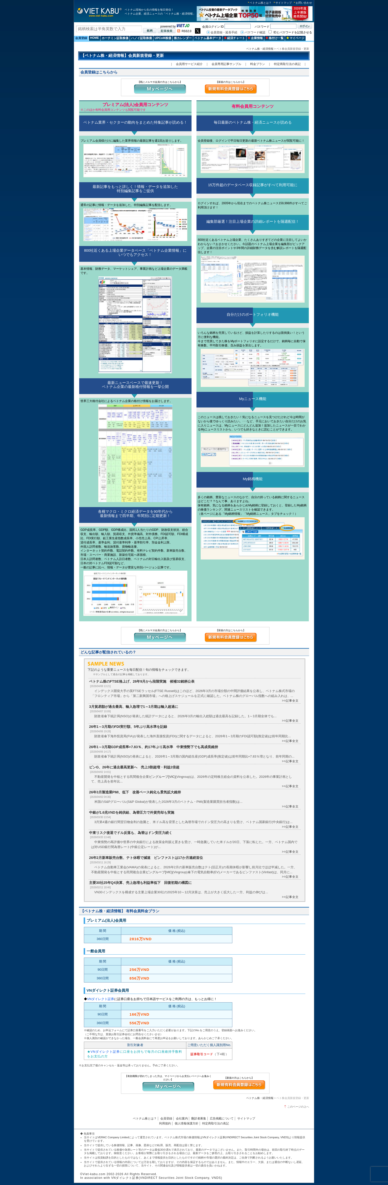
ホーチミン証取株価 (115, 38)
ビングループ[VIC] (162, 777)
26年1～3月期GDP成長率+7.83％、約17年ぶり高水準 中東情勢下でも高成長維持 (153, 747)
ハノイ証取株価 (141, 38)
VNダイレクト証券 (100, 999)
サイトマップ (283, 2)
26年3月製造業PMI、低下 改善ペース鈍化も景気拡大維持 (135, 792)
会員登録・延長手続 (224, 32)
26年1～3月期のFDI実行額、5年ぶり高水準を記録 (128, 727)
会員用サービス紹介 (189, 64)
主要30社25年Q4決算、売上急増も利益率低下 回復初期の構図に (140, 883)
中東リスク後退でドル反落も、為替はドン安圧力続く (130, 833)
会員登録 (81, 38)
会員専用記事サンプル (226, 64)
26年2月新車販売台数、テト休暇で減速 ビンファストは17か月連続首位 (146, 858)
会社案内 (182, 1118)
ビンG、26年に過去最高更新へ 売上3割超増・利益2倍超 (134, 767)
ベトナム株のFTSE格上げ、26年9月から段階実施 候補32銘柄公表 (141, 681)
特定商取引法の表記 (287, 64)
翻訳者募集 (198, 1118)
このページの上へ (298, 1106)
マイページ (295, 38)
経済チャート (234, 38)
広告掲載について (222, 1118)
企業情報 (255, 38)
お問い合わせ (304, 2)
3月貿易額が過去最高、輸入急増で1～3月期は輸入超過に (133, 707)
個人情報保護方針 (186, 1123)
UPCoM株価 (163, 38)
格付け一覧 (275, 38)
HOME (94, 38)
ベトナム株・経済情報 (259, 48)
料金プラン (257, 64)
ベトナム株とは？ (260, 2)
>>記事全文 (290, 700)
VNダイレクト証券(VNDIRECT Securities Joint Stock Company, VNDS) (245, 1137)
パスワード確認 (254, 32)
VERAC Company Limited (113, 1137)
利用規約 (165, 1123)
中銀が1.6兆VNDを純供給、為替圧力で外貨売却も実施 (131, 812)
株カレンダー (183, 38)
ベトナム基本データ (207, 38)
